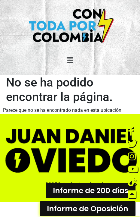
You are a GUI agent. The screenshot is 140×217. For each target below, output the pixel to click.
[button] (70, 60)
